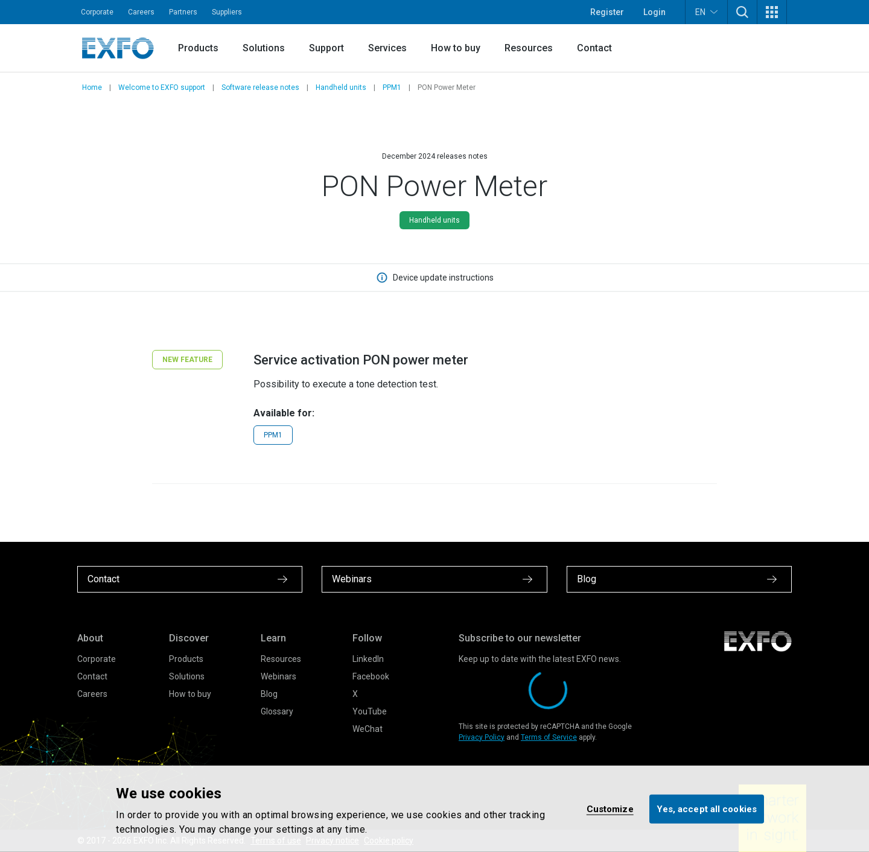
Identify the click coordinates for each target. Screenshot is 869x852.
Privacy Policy (482, 737)
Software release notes (260, 87)
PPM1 (392, 87)
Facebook (370, 676)
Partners (183, 12)
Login (654, 12)
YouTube (369, 711)
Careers (141, 12)
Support (326, 48)
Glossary (277, 711)
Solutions (264, 48)
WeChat (367, 729)
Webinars (278, 676)
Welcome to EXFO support (161, 87)
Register (607, 12)
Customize (610, 808)
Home (92, 87)
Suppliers (227, 12)
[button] (742, 12)
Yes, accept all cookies (707, 808)
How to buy (455, 48)
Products (198, 48)
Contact (594, 48)
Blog (269, 694)
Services (387, 48)
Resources (529, 48)
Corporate (97, 12)
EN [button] (706, 12)
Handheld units (341, 87)
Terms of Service (549, 737)
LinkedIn (368, 659)
